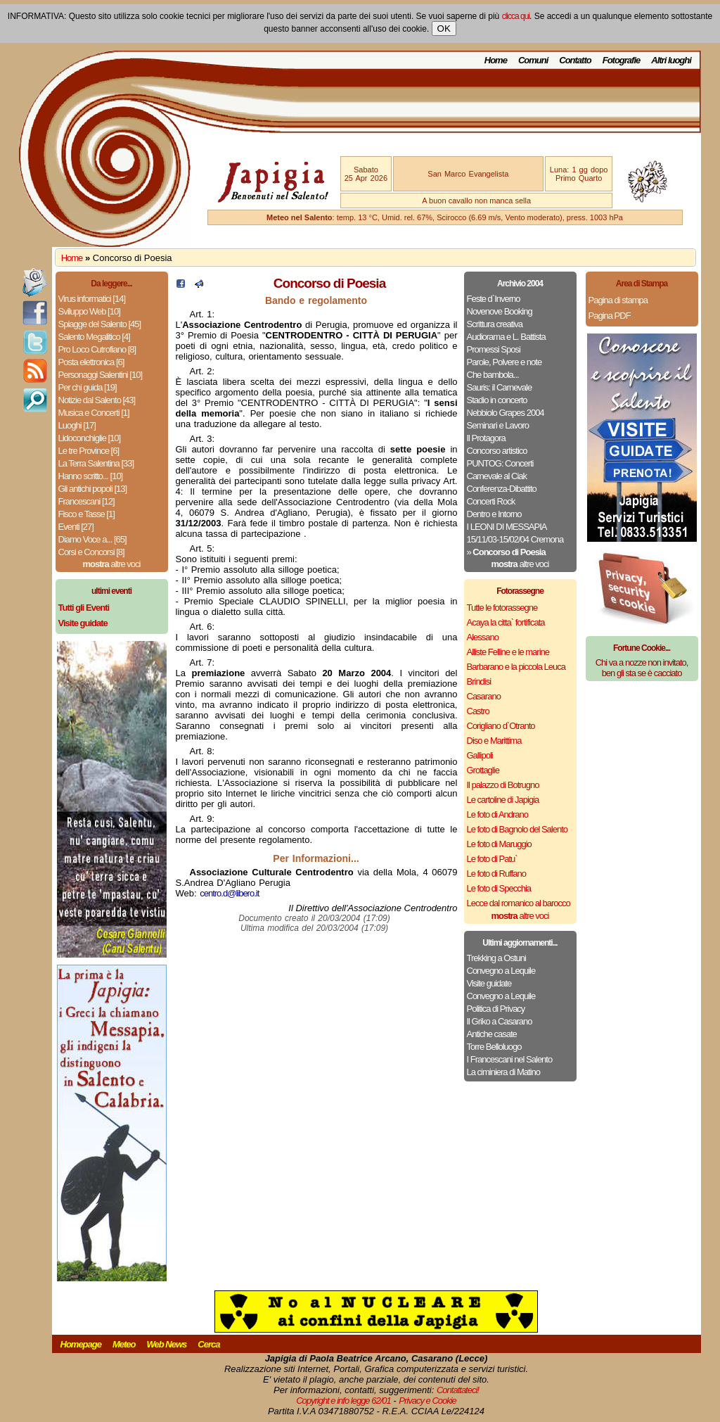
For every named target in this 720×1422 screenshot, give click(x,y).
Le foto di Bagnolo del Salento (517, 829)
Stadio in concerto (497, 400)
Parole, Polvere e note (504, 362)
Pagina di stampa (618, 300)
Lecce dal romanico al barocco (518, 903)
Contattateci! (458, 1390)
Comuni (533, 60)
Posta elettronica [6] (91, 362)
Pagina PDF (610, 315)
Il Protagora (486, 438)
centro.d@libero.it (229, 893)
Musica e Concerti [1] (93, 412)
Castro (478, 711)
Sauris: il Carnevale (499, 387)
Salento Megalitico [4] (94, 336)
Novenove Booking (499, 311)
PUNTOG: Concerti (500, 463)
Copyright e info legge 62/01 (343, 1400)
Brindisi (479, 681)
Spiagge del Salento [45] (99, 324)
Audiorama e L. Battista (506, 336)
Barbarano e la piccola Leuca (516, 666)
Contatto (575, 60)
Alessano (483, 637)
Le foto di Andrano (498, 814)
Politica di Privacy (496, 1008)
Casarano (484, 696)
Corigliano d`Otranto (501, 725)
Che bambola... (493, 374)
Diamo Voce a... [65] (92, 539)
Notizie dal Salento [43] (97, 400)
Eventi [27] (76, 526)
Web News (167, 1344)
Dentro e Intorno (494, 514)
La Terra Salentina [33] (96, 463)
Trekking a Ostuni (496, 958)
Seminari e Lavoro (498, 425)
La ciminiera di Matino (503, 1072)
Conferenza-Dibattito (501, 488)
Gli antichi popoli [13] (92, 488)
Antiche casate (492, 1034)
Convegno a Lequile (501, 970)
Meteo (124, 1344)
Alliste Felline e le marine (508, 652)
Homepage (80, 1344)
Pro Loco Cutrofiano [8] (97, 349)
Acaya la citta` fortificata (506, 622)
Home (495, 60)
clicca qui (515, 16)
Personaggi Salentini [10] (100, 374)
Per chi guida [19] (87, 387)
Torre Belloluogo (494, 1046)
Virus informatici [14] (92, 298)
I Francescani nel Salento (510, 1059)
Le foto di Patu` (492, 858)
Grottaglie (483, 770)
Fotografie (622, 60)
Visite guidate (489, 983)
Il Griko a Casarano (499, 1021)
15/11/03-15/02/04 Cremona (515, 539)
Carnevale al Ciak (497, 476)
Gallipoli (480, 755)
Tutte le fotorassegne (502, 607)
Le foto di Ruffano (496, 873)
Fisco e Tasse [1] (86, 514)
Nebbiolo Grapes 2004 (505, 412)
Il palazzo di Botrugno (503, 785)
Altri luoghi (671, 60)
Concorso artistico (497, 450)
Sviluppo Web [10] (89, 311)
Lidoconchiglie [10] (89, 438)
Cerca (208, 1344)
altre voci (112, 564)
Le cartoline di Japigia (503, 799)
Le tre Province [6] (89, 450)
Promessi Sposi (493, 349)
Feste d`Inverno (493, 298)
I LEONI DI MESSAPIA (507, 526)
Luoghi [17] (77, 425)
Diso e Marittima (494, 740)
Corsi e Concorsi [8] (91, 552)
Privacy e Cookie (427, 1400)
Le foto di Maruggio (499, 844)
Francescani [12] (86, 501)
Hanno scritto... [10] (90, 476)
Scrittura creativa (495, 324)
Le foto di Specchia (499, 888)
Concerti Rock (491, 501)
